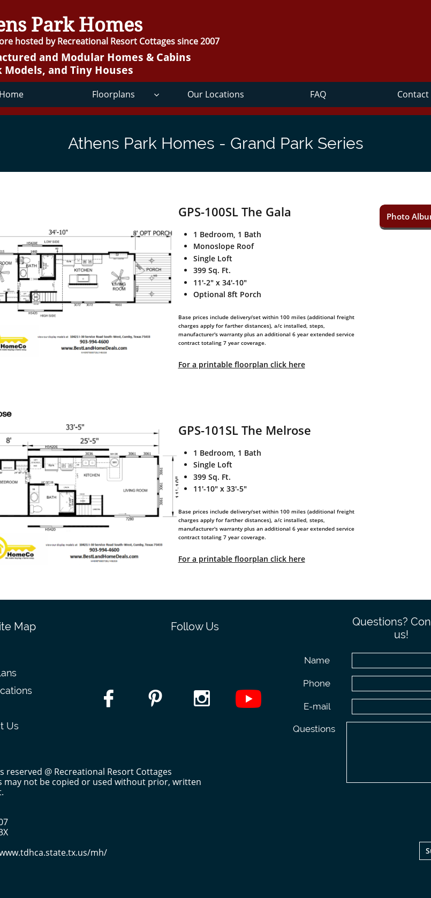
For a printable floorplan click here (241, 364)
